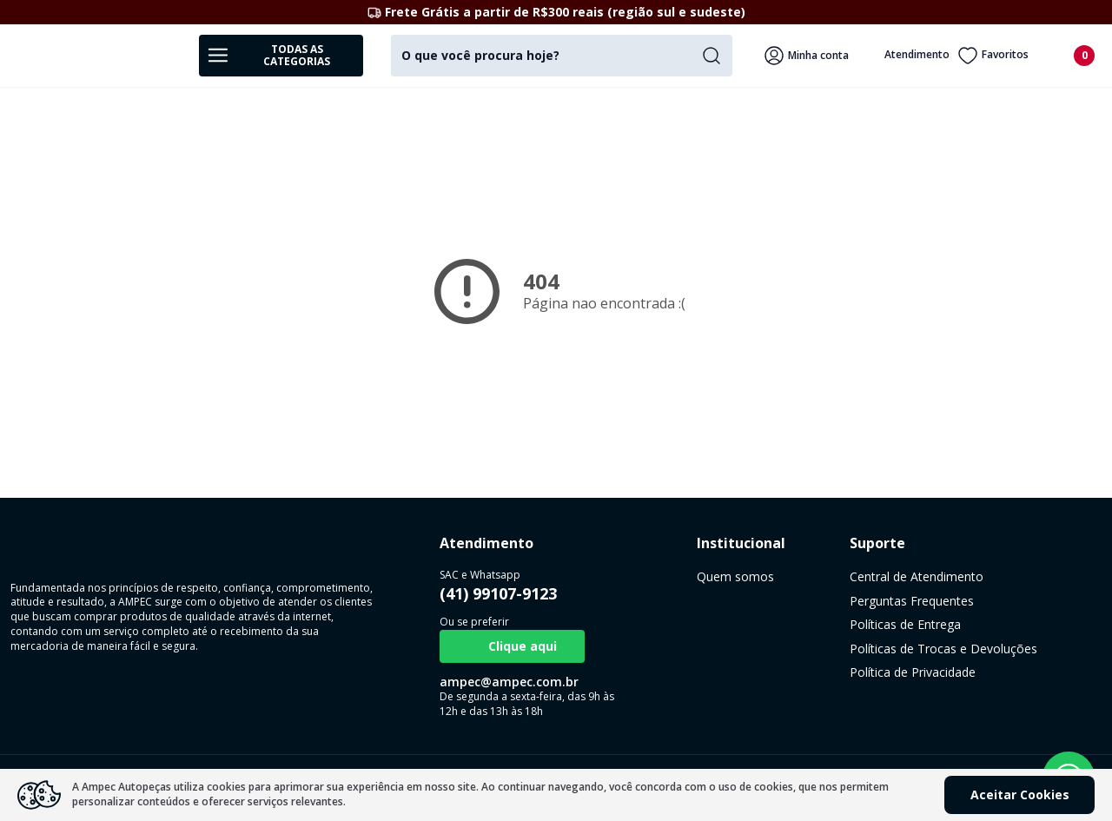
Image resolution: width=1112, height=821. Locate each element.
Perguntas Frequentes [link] (799, 601)
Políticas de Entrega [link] (792, 624)
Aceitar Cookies (1019, 794)
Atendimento (905, 55)
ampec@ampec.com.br (471, 681)
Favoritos (993, 55)
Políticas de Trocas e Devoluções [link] (830, 648)
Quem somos (660, 576)
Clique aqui (475, 646)
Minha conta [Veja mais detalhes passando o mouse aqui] (806, 55)
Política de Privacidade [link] (800, 672)
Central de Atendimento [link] (803, 576)
